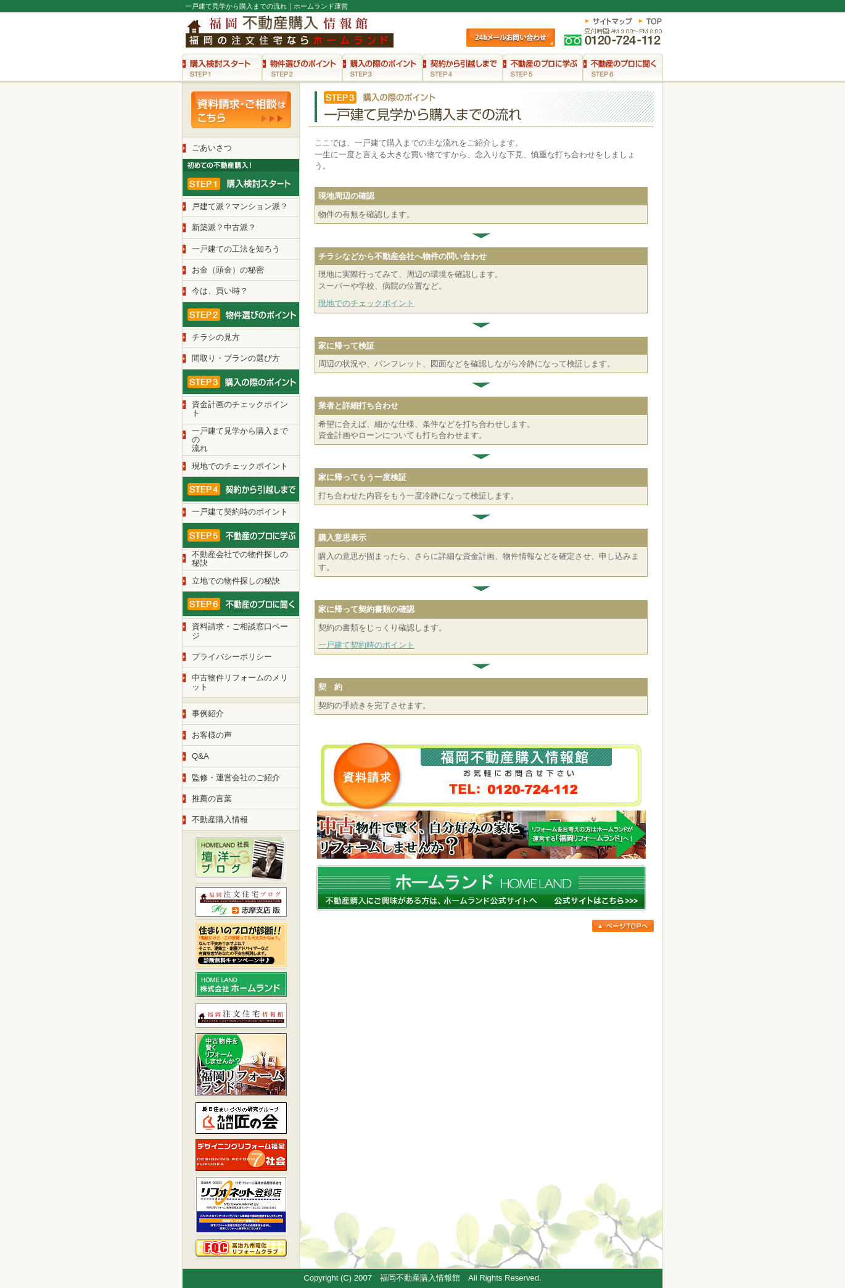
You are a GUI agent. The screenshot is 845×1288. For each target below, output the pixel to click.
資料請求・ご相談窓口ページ (240, 631)
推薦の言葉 (212, 798)
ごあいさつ (212, 147)
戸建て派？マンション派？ (240, 206)
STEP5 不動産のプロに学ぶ (543, 67)
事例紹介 (208, 713)
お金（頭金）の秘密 (228, 270)
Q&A (200, 756)
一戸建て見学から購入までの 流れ (240, 439)
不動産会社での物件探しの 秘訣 (240, 559)
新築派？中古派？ (224, 227)
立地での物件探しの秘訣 (236, 580)
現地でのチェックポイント (366, 303)
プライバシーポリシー (232, 656)
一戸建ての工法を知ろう (236, 249)
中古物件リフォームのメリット (240, 682)
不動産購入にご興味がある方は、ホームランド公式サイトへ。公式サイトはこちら (481, 887)
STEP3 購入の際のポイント (382, 67)
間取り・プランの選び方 (236, 358)
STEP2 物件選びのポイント (302, 67)
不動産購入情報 (220, 819)
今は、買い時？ (220, 290)
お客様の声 (212, 735)
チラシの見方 (216, 337)
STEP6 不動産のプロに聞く (623, 67)
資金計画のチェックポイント (240, 409)
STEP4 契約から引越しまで (462, 67)
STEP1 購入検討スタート (222, 67)
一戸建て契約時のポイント (366, 645)
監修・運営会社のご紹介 (236, 777)
